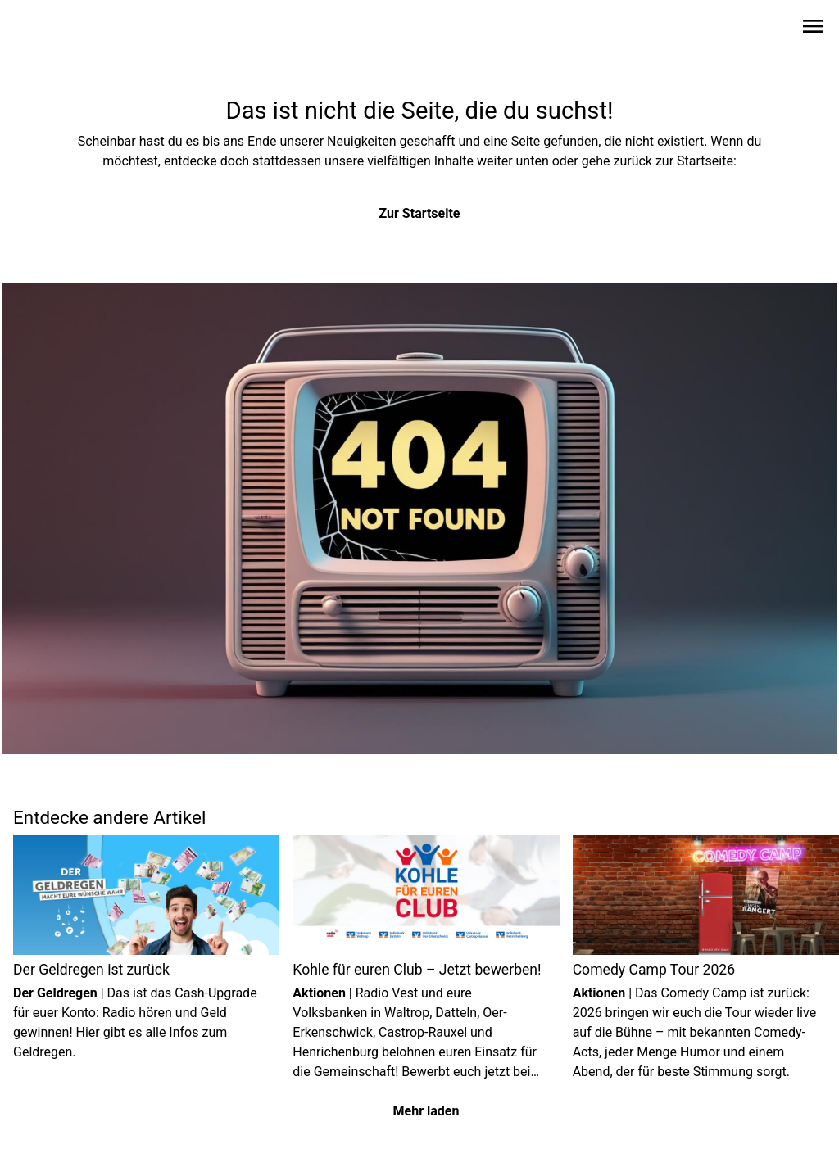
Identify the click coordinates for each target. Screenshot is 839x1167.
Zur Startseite (419, 213)
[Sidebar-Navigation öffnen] (813, 29)
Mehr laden (426, 1111)
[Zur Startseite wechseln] (52, 29)
